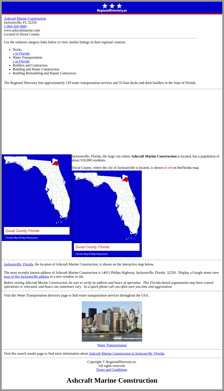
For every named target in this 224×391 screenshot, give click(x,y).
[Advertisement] (112, 122)
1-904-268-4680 (15, 26)
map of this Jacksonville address (26, 276)
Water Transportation (112, 343)
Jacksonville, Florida (18, 264)
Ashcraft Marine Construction (25, 18)
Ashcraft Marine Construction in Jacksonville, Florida (126, 353)
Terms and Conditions (111, 370)
